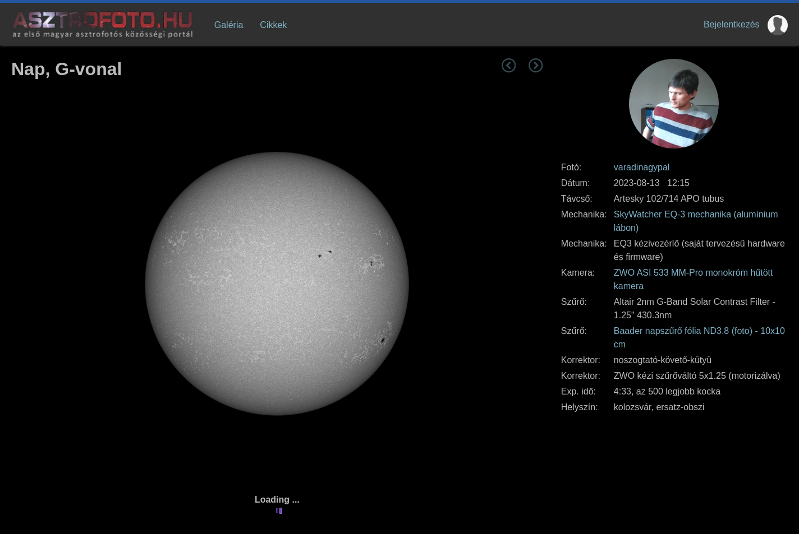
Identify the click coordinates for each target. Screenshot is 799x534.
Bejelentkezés (732, 24)
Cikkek (273, 25)
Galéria (229, 25)
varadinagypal (642, 167)
